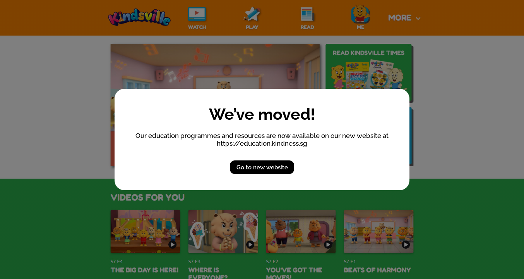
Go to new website (262, 167)
